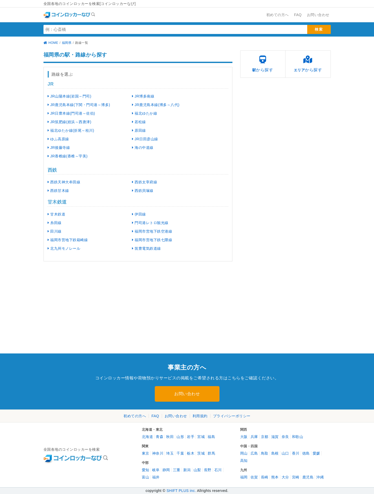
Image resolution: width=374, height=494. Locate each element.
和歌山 (297, 437)
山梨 (197, 470)
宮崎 (295, 477)
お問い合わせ (187, 394)
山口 (285, 453)
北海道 (147, 437)
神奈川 (158, 453)
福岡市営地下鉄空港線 (152, 231)
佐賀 (254, 477)
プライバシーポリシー (232, 416)
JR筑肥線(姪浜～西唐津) (69, 122)
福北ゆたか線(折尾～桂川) (71, 130)
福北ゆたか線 (144, 113)
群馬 (211, 453)
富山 (145, 477)
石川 (218, 470)
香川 (295, 453)
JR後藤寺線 (59, 147)
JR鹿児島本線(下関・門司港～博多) (79, 105)
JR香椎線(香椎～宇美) (68, 156)
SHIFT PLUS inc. (181, 491)
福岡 (244, 477)
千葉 (180, 453)
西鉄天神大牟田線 (64, 182)
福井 (156, 477)
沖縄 (320, 477)
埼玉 (170, 453)
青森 (159, 437)
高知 (244, 460)
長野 (207, 470)
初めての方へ (134, 416)
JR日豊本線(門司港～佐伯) (71, 113)
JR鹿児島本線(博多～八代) (156, 105)
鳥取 (264, 453)
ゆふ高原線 (58, 139)
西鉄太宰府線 (144, 182)
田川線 (55, 231)
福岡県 (67, 43)
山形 (180, 437)
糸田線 (55, 223)
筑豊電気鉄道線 (146, 248)
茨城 (201, 453)
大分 (285, 477)
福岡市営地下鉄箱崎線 (68, 240)
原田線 (139, 130)
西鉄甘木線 (58, 191)
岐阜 (156, 470)
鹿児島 (308, 477)
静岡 (166, 470)
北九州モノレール (64, 248)
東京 (145, 453)
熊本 (275, 477)
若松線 (139, 122)
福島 (211, 437)
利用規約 (200, 416)
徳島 (306, 453)
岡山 (244, 453)
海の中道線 (142, 147)
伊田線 (139, 214)
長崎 (264, 477)
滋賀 (275, 437)
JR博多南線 (143, 96)
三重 (176, 470)
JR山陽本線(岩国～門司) (69, 96)
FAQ (155, 416)
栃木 (190, 453)
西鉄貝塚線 (142, 191)
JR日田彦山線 (145, 139)
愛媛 (316, 453)
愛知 (145, 470)
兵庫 (254, 437)
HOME (50, 43)
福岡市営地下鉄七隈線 (152, 240)
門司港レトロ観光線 (150, 223)
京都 (264, 437)
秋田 (170, 437)
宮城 (201, 437)
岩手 (190, 437)
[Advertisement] (88, 305)
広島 (254, 453)
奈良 (285, 437)
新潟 (187, 470)
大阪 (244, 437)
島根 (275, 453)
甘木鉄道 (56, 214)
